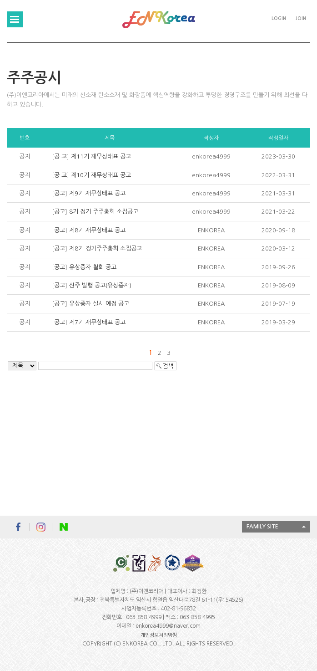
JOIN (301, 18)
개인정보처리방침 (159, 635)
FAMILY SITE (262, 526)
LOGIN (279, 18)
